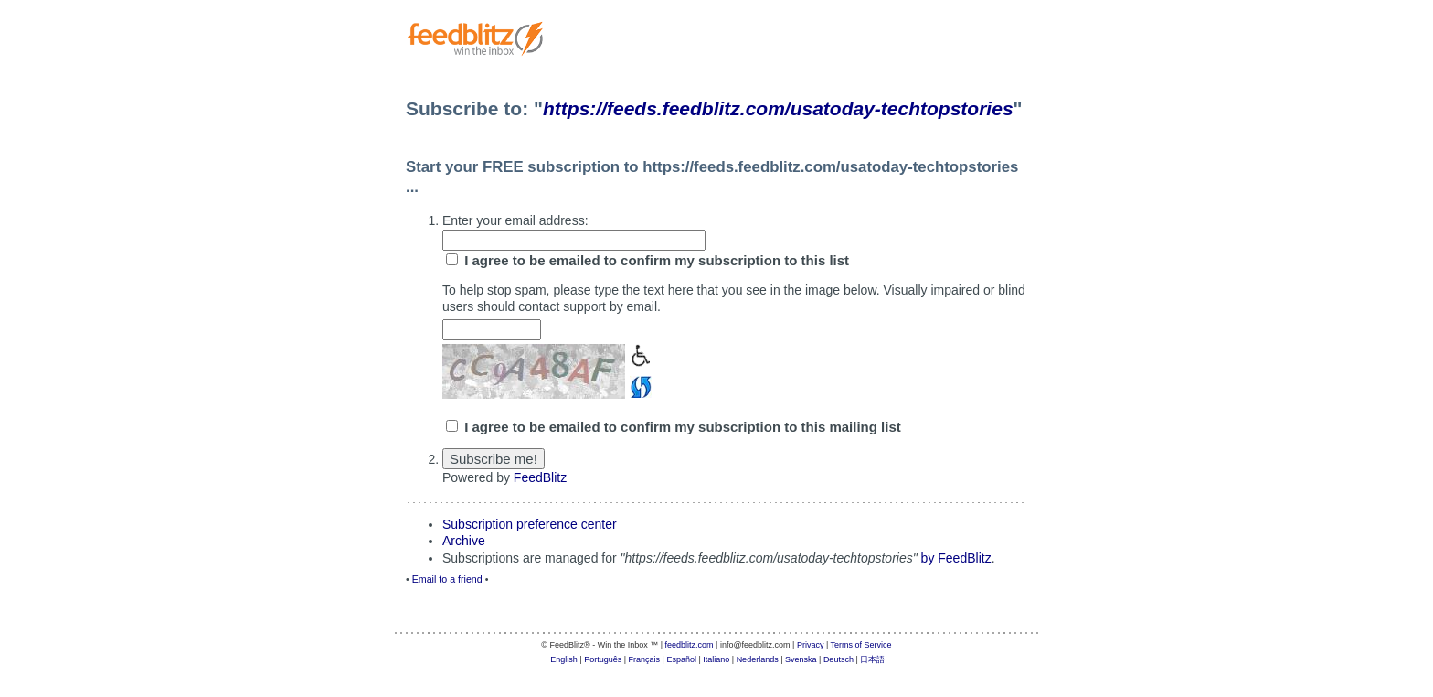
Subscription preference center (529, 524)
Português (602, 659)
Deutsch (838, 659)
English (564, 659)
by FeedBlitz (956, 558)
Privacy (810, 644)
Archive (463, 540)
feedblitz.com (689, 644)
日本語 (872, 659)
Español (681, 659)
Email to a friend (447, 579)
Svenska (801, 659)
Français (645, 659)
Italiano (716, 659)
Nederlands (758, 659)
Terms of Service (861, 644)
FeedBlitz (540, 477)
